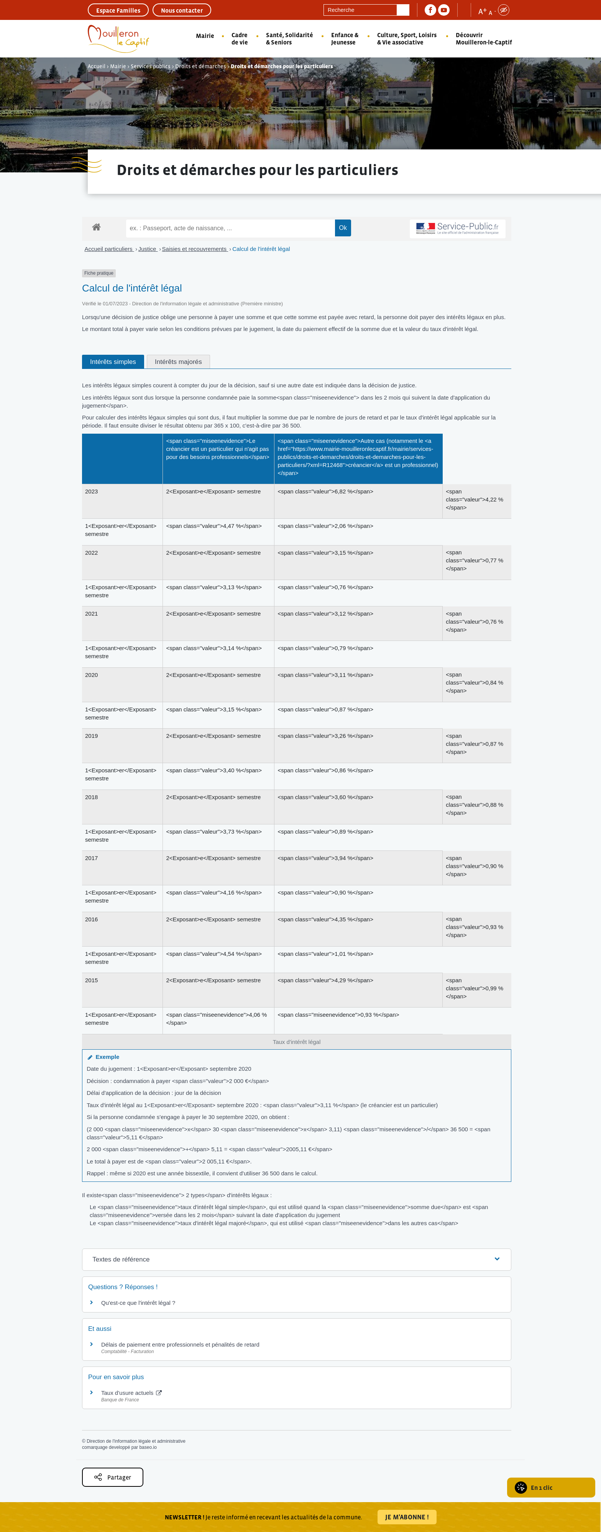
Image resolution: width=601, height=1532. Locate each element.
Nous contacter (182, 10)
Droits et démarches (200, 66)
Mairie (205, 35)
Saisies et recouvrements (195, 249)
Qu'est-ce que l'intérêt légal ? (138, 1302)
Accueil (96, 66)
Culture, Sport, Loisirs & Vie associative (407, 38)
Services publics (151, 66)
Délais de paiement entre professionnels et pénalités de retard (180, 1344)
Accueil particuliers (109, 249)
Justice (148, 249)
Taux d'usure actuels (131, 1392)
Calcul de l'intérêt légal (261, 249)
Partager (112, 1477)
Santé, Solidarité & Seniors (289, 38)
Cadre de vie (240, 38)
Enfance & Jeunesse (344, 38)
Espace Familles (118, 10)
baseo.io (147, 1447)
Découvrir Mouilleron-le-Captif (484, 38)
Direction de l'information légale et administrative (136, 1441)
